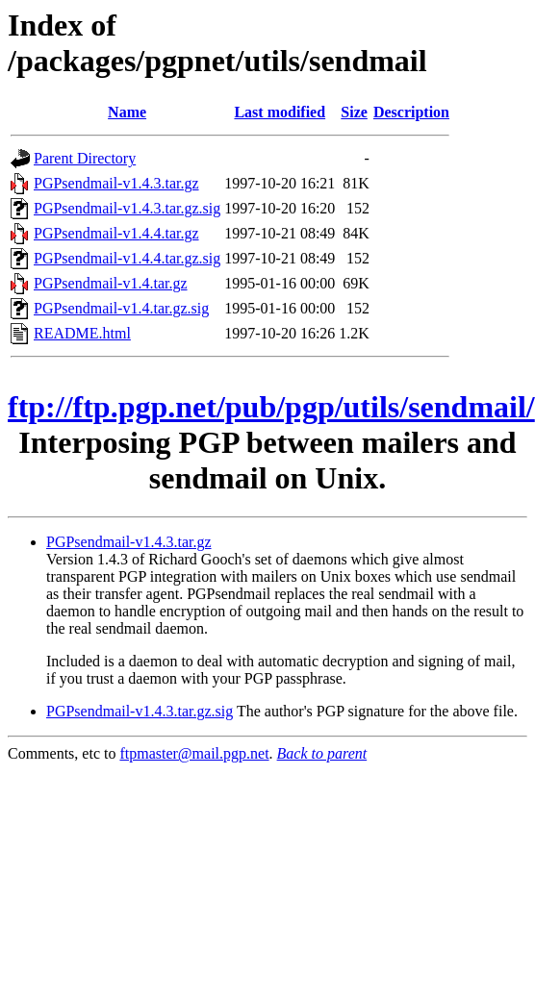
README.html (82, 333)
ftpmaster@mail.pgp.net (193, 753)
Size (354, 112)
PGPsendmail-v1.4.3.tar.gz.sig (127, 208)
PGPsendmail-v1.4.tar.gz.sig (121, 308)
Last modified (279, 112)
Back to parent (322, 753)
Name (127, 112)
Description (411, 112)
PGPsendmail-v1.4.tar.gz (111, 283)
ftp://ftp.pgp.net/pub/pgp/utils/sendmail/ (271, 406)
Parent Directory (85, 158)
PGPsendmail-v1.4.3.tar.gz (116, 183)
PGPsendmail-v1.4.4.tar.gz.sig (127, 258)
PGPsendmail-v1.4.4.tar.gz (116, 233)
